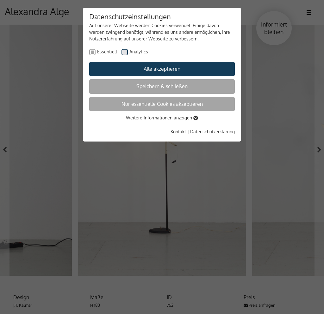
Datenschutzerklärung (212, 131)
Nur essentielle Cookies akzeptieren (162, 104)
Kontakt (178, 131)
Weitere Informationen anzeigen (162, 117)
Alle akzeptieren (162, 69)
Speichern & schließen (162, 86)
